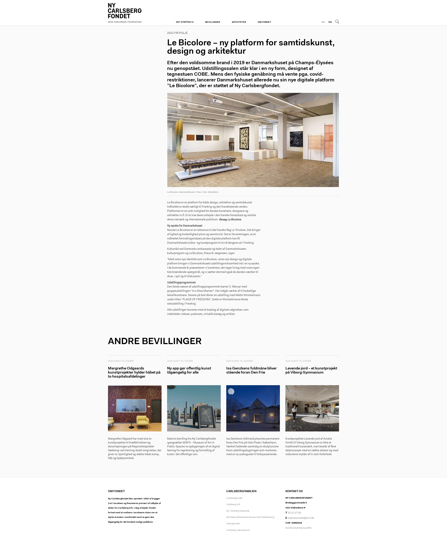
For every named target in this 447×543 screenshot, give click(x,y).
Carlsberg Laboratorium (238, 530)
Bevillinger (212, 22)
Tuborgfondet (233, 524)
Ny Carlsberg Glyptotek (237, 511)
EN (330, 22)
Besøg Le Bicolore (230, 219)
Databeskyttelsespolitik (298, 528)
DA (323, 22)
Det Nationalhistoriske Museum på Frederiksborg (250, 517)
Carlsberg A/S (233, 504)
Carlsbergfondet (234, 498)
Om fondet (264, 22)
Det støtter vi (185, 22)
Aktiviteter (239, 22)
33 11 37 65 (294, 513)
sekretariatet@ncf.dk (301, 518)
